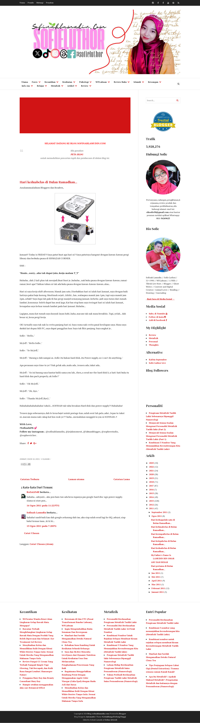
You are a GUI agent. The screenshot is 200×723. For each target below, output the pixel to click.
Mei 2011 (156, 576)
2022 (151, 466)
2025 (151, 463)
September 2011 (160, 512)
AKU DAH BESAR (159, 562)
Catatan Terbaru (29, 479)
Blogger (122, 713)
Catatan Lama (122, 479)
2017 (151, 485)
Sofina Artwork (111, 720)
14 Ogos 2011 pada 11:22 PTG (43, 505)
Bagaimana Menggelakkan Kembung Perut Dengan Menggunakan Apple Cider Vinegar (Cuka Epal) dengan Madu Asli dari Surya (79, 678)
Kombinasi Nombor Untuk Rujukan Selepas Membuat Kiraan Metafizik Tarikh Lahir (120, 638)
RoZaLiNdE (33, 492)
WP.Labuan (101, 82)
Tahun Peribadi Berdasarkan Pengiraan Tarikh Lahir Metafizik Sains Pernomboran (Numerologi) (121, 678)
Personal (153, 341)
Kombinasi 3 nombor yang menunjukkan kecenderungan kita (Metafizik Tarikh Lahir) (162, 631)
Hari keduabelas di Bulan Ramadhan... (48, 182)
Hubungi (39, 3)
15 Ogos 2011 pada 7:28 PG (41, 525)
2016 (151, 489)
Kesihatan (67, 82)
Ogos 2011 (157, 516)
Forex (35, 82)
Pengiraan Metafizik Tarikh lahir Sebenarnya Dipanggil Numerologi (119, 658)
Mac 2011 (156, 584)
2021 (151, 470)
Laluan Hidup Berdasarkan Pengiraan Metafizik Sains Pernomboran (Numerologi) (118, 668)
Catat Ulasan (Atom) (41, 544)
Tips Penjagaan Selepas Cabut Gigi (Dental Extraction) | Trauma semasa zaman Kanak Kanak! (162, 668)
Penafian (49, 3)
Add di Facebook (158, 320)
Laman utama (76, 479)
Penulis (31, 3)
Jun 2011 (156, 573)
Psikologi (84, 82)
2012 (151, 504)
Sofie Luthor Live (157, 363)
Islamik (137, 82)
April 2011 (157, 580)
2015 (151, 493)
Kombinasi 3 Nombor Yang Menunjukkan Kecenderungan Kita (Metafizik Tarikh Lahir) (163, 445)
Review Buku (120, 82)
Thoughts (154, 344)
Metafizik (55, 85)
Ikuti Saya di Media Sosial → (161, 299)
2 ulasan (45, 459)
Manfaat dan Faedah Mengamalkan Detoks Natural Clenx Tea (76, 638)
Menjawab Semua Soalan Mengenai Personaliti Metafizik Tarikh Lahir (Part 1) (161, 436)
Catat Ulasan (31, 533)
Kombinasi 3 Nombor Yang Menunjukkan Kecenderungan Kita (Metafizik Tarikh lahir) (121, 648)
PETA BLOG (77, 154)
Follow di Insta (157, 317)
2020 (151, 474)
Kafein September (158, 359)
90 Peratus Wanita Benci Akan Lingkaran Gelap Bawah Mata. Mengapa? (36, 622)
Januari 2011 (158, 592)
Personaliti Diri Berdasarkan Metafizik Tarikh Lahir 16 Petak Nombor (119, 628)
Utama (22, 3)
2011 (151, 508)
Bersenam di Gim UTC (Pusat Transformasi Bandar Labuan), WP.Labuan (77, 622)
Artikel (70, 85)
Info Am (26, 85)
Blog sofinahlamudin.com (98, 713)
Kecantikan (50, 82)
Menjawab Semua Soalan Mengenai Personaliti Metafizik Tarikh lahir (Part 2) (161, 426)
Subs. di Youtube (158, 313)
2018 (151, 481)
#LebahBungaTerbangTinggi (114, 717)
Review (84, 85)
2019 (151, 478)
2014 (151, 497)
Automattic (90, 717)
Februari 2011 (159, 588)
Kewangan (153, 82)
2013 (151, 500)
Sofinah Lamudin (36, 512)
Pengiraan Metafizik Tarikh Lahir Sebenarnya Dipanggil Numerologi (161, 416)
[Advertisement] (75, 115)
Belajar (40, 85)
